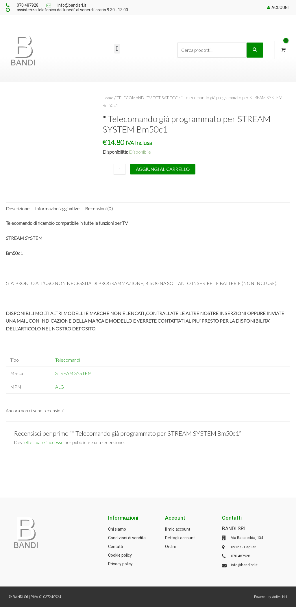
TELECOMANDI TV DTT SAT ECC (148, 97)
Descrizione (17, 208)
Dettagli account (180, 538)
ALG (59, 386)
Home (108, 97)
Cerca (255, 50)
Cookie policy (120, 555)
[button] (117, 49)
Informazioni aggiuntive (57, 208)
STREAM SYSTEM (73, 373)
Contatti (115, 546)
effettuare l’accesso (44, 442)
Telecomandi (67, 360)
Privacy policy (120, 564)
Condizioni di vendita (127, 538)
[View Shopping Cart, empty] (283, 50)
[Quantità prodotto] (120, 169)
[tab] (17, 209)
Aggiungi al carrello (163, 169)
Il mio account (177, 529)
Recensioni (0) (99, 208)
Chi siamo (117, 529)
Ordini (170, 546)
